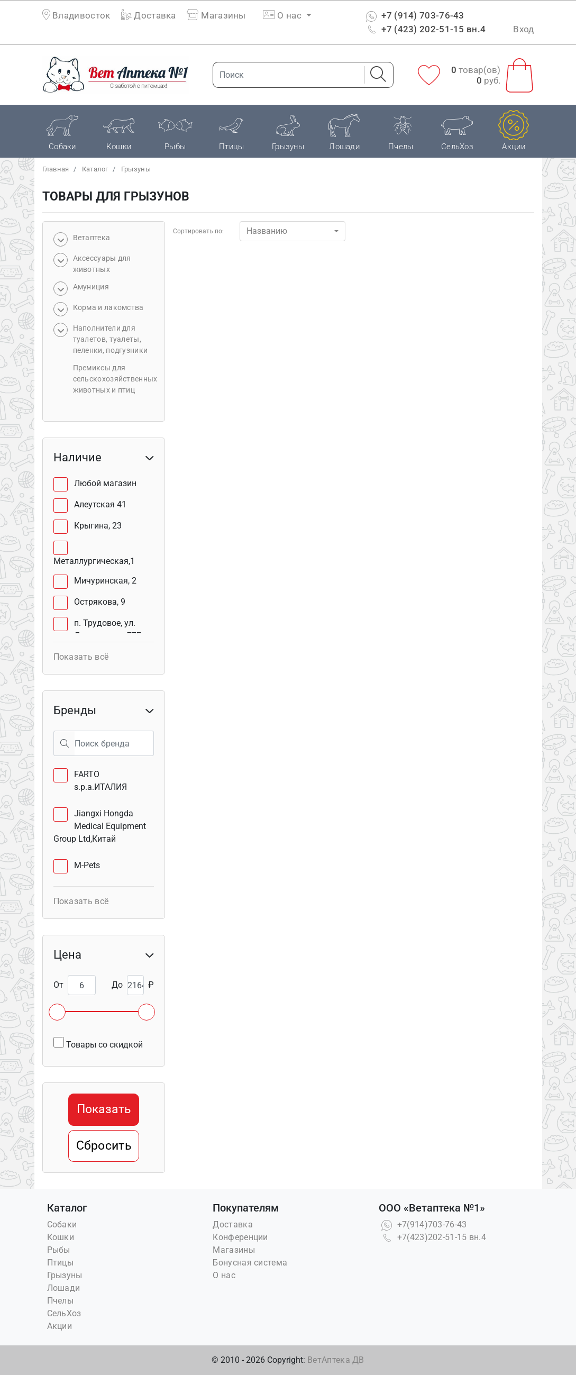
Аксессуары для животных (102, 264)
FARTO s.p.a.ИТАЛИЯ (100, 780)
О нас (224, 1275)
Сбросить (103, 1146)
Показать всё (81, 657)
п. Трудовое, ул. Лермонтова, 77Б (108, 629)
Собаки (62, 1224)
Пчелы (60, 1301)
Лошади (63, 1288)
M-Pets (87, 865)
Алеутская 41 (100, 504)
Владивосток (81, 15)
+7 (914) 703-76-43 (413, 15)
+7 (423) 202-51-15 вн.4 (424, 29)
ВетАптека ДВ (335, 1360)
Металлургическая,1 (94, 561)
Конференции (240, 1237)
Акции (59, 1326)
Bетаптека (92, 237)
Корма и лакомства (108, 307)
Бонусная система (250, 1263)
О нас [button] (283, 15)
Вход (523, 29)
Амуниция (91, 287)
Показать (104, 1109)
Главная (55, 169)
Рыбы (58, 1250)
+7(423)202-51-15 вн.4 (432, 1237)
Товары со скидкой (98, 1043)
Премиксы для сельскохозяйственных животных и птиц (115, 378)
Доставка (148, 15)
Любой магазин (105, 483)
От (58, 985)
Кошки (61, 1237)
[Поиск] (286, 75)
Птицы (60, 1263)
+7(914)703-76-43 (423, 1224)
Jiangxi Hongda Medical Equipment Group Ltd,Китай (99, 826)
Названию (266, 231)
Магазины (216, 15)
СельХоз (64, 1313)
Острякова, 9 (99, 602)
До (117, 985)
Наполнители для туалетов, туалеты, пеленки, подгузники (110, 339)
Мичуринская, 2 (105, 581)
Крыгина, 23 (98, 526)
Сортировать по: (198, 231)
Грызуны (136, 169)
